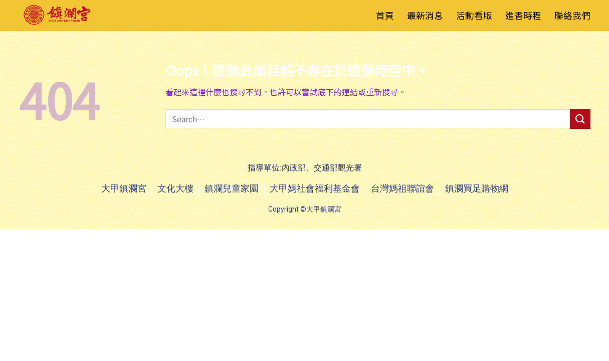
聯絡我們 (572, 15)
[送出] (580, 118)
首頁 (385, 15)
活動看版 (474, 15)
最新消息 (425, 15)
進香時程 (523, 15)
